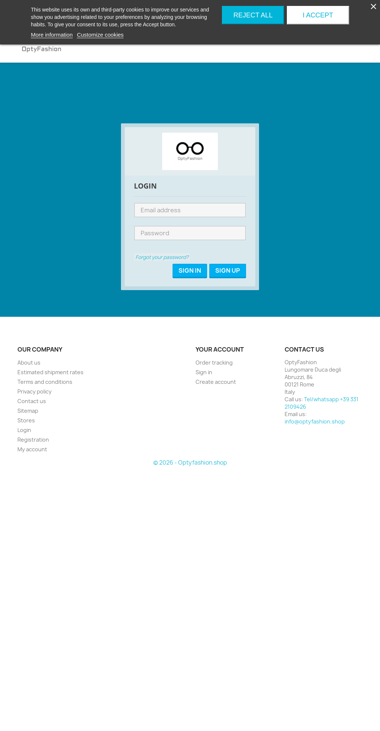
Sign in (204, 372)
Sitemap (27, 410)
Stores (26, 420)
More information (52, 34)
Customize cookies (100, 34)
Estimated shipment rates (50, 372)
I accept (318, 15)
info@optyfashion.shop (315, 421)
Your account (220, 349)
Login (24, 429)
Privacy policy (34, 391)
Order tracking (214, 362)
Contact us (31, 401)
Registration (33, 439)
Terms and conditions (44, 381)
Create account (216, 381)
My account (32, 449)
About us (28, 362)
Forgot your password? (162, 257)
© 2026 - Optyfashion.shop (190, 462)
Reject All (253, 15)
